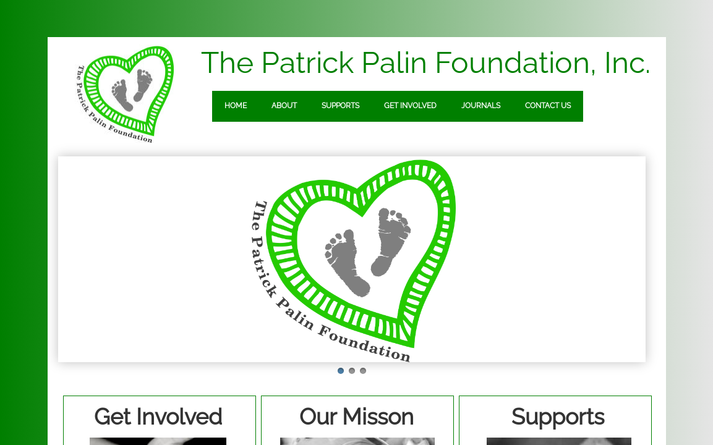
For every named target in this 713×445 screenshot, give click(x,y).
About (284, 105)
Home (235, 105)
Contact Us (548, 105)
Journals (480, 105)
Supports (340, 105)
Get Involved (410, 105)
